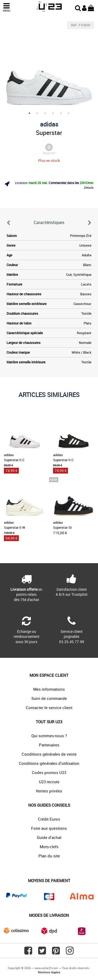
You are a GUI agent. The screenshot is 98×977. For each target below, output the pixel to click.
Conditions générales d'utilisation (49, 763)
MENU (6, 7)
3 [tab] (45, 113)
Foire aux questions (49, 828)
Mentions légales (49, 972)
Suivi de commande (49, 698)
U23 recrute (49, 781)
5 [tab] (61, 113)
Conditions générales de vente (49, 754)
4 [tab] (53, 113)
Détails (88, 187)
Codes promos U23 (49, 772)
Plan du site (49, 855)
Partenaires (49, 744)
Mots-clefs (49, 846)
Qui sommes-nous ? (49, 735)
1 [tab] (29, 113)
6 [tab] (68, 113)
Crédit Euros (49, 819)
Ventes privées (49, 790)
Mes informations (49, 689)
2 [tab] (37, 113)
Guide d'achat (49, 837)
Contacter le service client (49, 707)
